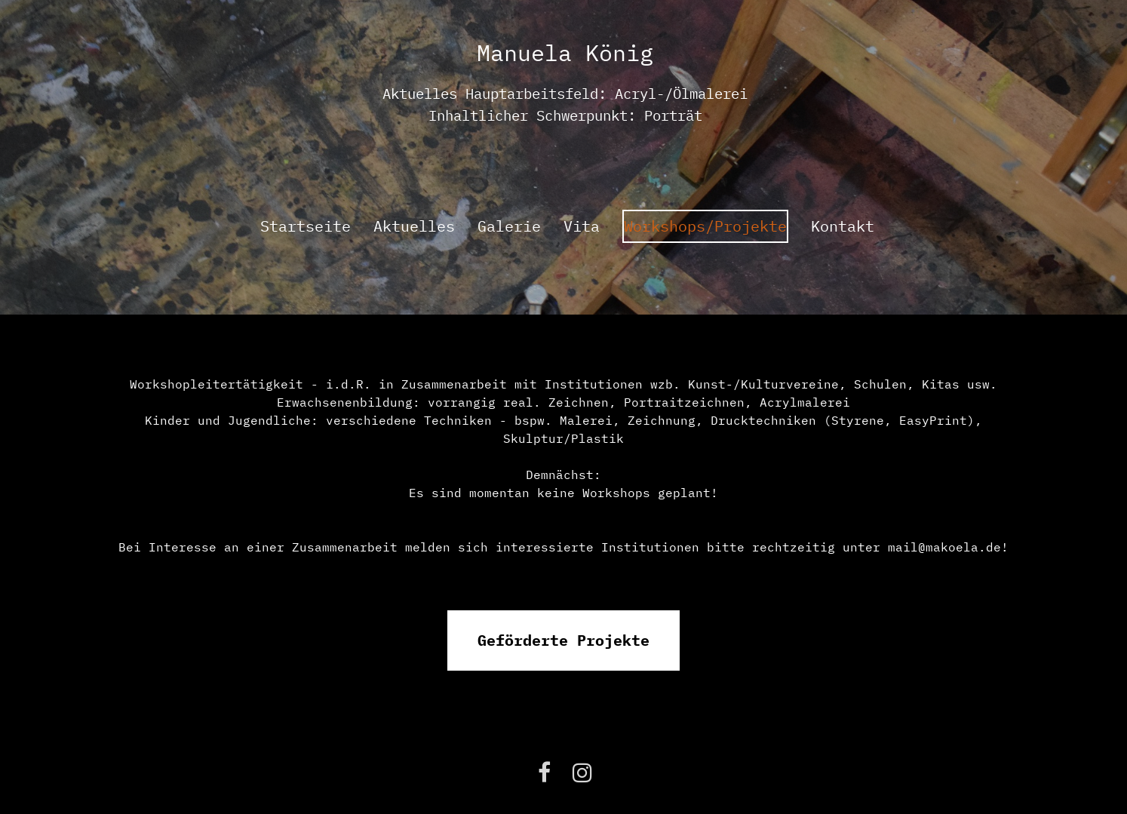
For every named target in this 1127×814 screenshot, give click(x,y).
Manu (504, 52)
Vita (582, 226)
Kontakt (842, 226)
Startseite (305, 226)
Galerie (509, 226)
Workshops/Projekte (705, 226)
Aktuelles (414, 226)
